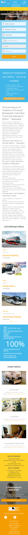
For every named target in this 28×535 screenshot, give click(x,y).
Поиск (14, 56)
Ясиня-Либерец (10, 255)
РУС (8, 2)
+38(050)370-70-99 (11, 394)
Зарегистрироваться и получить (14, 98)
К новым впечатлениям (14, 500)
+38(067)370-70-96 (20, 394)
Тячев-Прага (9, 286)
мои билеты (16, 5)
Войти (15, 2)
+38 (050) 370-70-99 (14, 531)
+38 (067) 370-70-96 (14, 533)
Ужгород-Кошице (12, 317)
